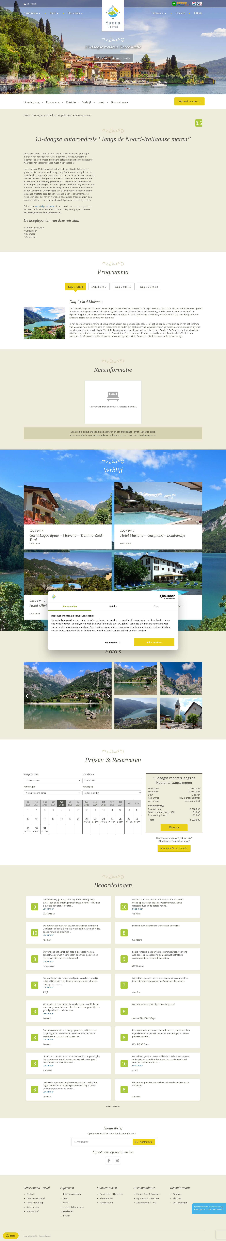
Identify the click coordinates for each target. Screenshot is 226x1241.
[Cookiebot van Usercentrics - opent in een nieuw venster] (162, 597)
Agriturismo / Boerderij (147, 1198)
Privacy (66, 1215)
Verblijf (86, 102)
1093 (87, 822)
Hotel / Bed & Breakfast (148, 1193)
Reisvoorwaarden (72, 1193)
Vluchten (177, 1198)
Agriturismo (31, 13)
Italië (53, 13)
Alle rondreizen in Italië (113, 58)
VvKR (65, 1202)
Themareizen (106, 1198)
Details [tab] (113, 606)
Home (27, 115)
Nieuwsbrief (32, 1211)
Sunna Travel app (35, 1202)
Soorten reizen (107, 1188)
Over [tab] (156, 606)
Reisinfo (71, 102)
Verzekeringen (180, 1202)
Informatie (157, 13)
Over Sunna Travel (37, 1188)
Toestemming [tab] (70, 606)
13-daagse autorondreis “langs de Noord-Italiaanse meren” (61, 115)
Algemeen (67, 1188)
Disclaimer (68, 1211)
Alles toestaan (154, 642)
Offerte (198, 13)
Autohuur (177, 1193)
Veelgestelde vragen (73, 1206)
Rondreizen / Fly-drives (111, 1193)
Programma (52, 102)
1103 (96, 822)
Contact (180, 13)
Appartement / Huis (146, 1202)
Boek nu (174, 827)
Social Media (33, 1206)
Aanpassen (112, 642)
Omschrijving (31, 102)
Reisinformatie (180, 1188)
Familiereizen (106, 1202)
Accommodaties (144, 1188)
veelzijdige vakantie (44, 206)
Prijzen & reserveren (189, 101)
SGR (65, 1198)
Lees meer (34, 543)
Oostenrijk (74, 13)
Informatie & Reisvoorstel (174, 848)
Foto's (100, 102)
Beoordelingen (119, 102)
